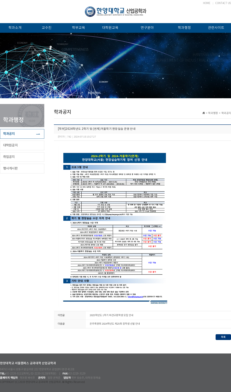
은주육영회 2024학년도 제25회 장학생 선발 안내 (115, 323)
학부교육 (78, 28)
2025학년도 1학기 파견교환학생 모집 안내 (111, 315)
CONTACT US (223, 3)
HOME (206, 3)
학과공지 (9, 134)
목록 (223, 337)
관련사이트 (216, 28)
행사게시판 (10, 168)
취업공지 (9, 157)
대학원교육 (110, 28)
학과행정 (184, 28)
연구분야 (147, 28)
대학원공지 (10, 145)
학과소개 (15, 28)
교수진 (47, 28)
